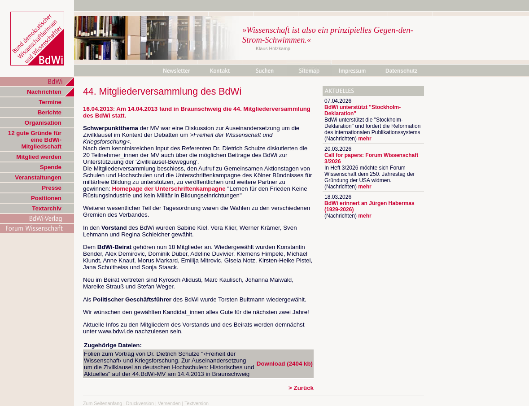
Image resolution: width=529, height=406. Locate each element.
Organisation (43, 122)
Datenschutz (401, 71)
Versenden (169, 403)
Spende (50, 167)
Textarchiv (46, 208)
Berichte (49, 112)
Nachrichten (44, 91)
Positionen (46, 198)
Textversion (196, 403)
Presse (51, 187)
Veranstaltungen (38, 177)
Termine (50, 102)
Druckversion (140, 403)
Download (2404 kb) (285, 363)
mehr (364, 138)
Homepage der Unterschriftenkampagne (168, 188)
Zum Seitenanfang (102, 403)
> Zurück (301, 387)
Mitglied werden (38, 156)
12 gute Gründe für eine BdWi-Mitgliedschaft (34, 140)
